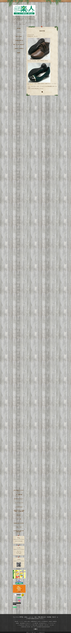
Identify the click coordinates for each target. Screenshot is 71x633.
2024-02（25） (19, 139)
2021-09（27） (19, 227)
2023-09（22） (19, 154)
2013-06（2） (19, 474)
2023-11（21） (19, 148)
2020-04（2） (19, 267)
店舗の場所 (19, 28)
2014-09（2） (19, 438)
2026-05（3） (19, 56)
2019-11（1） (19, 273)
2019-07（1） (19, 285)
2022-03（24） (19, 209)
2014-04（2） (19, 450)
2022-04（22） (19, 206)
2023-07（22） (19, 160)
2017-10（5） (19, 337)
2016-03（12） (19, 395)
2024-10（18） (19, 114)
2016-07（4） (19, 383)
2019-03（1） (19, 291)
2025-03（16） (19, 99)
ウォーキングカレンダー (19, 502)
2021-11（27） (19, 221)
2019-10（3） (19, 276)
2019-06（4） (19, 288)
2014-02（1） (19, 456)
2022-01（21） (19, 215)
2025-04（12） (19, 96)
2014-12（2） (19, 432)
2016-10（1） (19, 374)
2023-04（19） (19, 169)
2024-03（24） (19, 136)
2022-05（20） (19, 203)
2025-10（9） (19, 78)
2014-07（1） (19, 441)
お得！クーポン (19, 527)
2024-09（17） (19, 117)
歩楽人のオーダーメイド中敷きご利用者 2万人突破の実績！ (19, 511)
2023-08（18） (19, 157)
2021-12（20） (19, 218)
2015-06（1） (19, 416)
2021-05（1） (19, 239)
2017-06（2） (19, 349)
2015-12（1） (19, 404)
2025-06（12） (19, 90)
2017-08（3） (19, 343)
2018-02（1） (19, 325)
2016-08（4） (19, 380)
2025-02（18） (19, 102)
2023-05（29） (19, 166)
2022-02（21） (19, 212)
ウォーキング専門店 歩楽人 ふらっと (33, 632)
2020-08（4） (19, 261)
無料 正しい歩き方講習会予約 (18, 44)
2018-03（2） (19, 322)
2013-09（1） (19, 468)
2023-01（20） (19, 178)
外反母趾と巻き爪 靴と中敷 (19, 523)
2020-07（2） (19, 264)
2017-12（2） (19, 331)
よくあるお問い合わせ (18, 506)
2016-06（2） (19, 386)
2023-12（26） (19, 145)
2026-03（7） (19, 62)
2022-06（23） (19, 200)
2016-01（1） (19, 401)
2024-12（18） (19, 108)
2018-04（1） (19, 319)
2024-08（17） (19, 120)
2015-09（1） (19, 410)
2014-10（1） (19, 435)
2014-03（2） (19, 453)
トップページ (19, 32)
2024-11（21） (19, 111)
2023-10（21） (19, 151)
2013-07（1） (19, 471)
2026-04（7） (19, 59)
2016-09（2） (19, 377)
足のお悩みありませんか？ (18, 498)
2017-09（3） (19, 340)
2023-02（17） (19, 175)
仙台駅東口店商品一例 (19, 40)
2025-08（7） (19, 84)
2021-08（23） (19, 230)
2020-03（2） (19, 270)
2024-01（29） (19, 142)
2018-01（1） (19, 328)
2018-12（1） (19, 297)
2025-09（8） (19, 81)
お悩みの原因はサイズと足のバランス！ (18, 491)
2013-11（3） (19, 462)
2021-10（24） (19, 224)
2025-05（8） (19, 93)
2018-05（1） (19, 316)
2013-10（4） (19, 465)
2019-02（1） (19, 294)
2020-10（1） (19, 255)
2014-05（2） (19, 447)
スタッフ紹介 (19, 518)
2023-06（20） (19, 163)
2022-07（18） (19, 197)
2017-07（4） (19, 346)
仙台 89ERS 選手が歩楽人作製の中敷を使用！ (19, 531)
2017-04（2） (19, 355)
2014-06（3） (19, 444)
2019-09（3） (19, 279)
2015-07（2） (19, 413)
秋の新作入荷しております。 (33, 36)
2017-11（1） (19, 334)
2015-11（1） (19, 407)
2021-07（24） (19, 233)
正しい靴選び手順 (19, 494)
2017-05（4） (19, 352)
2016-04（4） (19, 392)
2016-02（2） (19, 398)
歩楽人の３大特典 (19, 36)
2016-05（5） (19, 389)
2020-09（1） (19, 258)
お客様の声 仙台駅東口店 (19, 48)
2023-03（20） (19, 172)
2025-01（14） (19, 105)
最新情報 (18, 52)
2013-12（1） (19, 459)
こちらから (31, 84)
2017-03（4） (19, 358)
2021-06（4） (19, 236)
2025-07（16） (19, 87)
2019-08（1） (19, 282)
